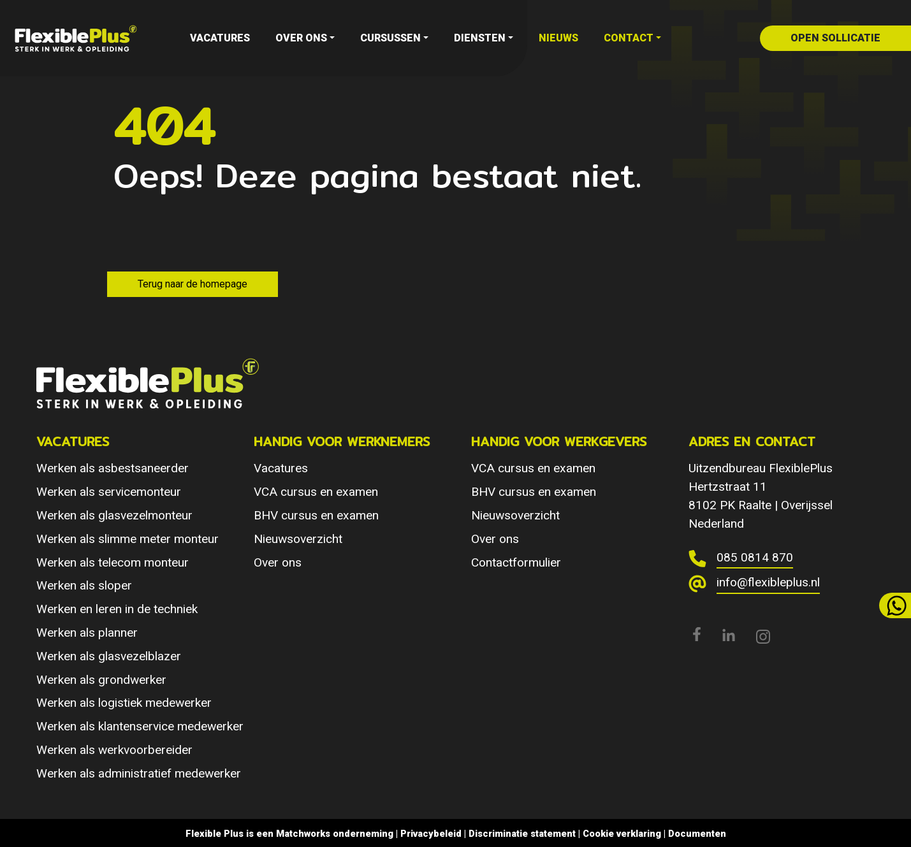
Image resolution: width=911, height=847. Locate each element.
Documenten (697, 833)
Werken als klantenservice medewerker (140, 726)
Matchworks (303, 833)
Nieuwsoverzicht (298, 539)
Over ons (301, 38)
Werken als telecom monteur (112, 562)
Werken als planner (87, 632)
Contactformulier (516, 562)
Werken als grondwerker (101, 679)
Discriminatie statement (522, 833)
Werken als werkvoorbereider (114, 749)
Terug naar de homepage (192, 284)
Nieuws (558, 38)
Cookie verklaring (622, 833)
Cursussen (390, 38)
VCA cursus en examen (316, 491)
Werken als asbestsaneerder (112, 468)
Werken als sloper (84, 585)
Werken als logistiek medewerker (124, 702)
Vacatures (220, 38)
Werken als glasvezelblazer (108, 656)
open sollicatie (835, 38)
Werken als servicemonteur (108, 491)
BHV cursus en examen (316, 515)
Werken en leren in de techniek (117, 609)
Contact (628, 38)
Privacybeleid (431, 833)
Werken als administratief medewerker (138, 773)
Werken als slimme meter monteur (127, 539)
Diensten (480, 38)
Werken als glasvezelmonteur (114, 515)
